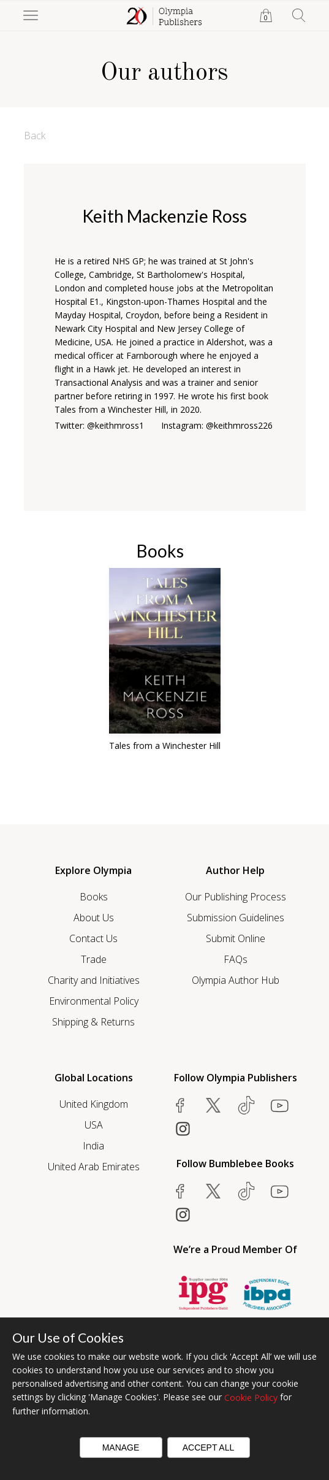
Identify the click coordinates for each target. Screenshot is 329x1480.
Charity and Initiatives (94, 980)
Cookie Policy (251, 1397)
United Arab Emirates (94, 1166)
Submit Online (235, 938)
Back (34, 135)
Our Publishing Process (235, 896)
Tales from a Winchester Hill (165, 745)
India (93, 1145)
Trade (94, 959)
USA (94, 1125)
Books (94, 896)
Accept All (209, 1447)
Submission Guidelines (235, 917)
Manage (121, 1447)
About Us (94, 917)
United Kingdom (93, 1104)
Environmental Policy (93, 1001)
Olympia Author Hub (235, 980)
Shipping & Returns (93, 1022)
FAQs (236, 959)
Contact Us (93, 938)
